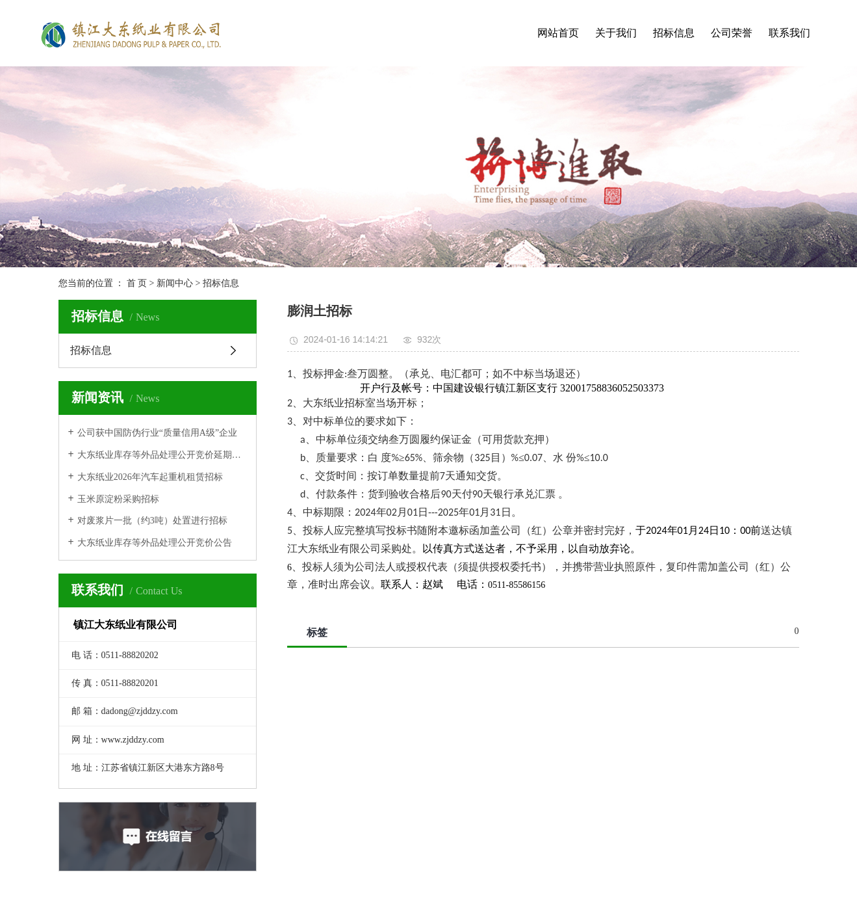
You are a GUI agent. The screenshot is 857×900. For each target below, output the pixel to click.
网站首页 (558, 32)
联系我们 (789, 32)
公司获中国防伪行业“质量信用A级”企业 (157, 433)
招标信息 (674, 32)
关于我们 (616, 32)
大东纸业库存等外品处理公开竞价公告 (154, 543)
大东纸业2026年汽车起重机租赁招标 (150, 477)
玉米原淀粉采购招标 (118, 499)
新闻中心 (175, 283)
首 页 (137, 283)
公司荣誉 (731, 32)
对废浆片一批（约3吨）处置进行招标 (152, 520)
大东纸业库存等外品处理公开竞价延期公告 (162, 455)
